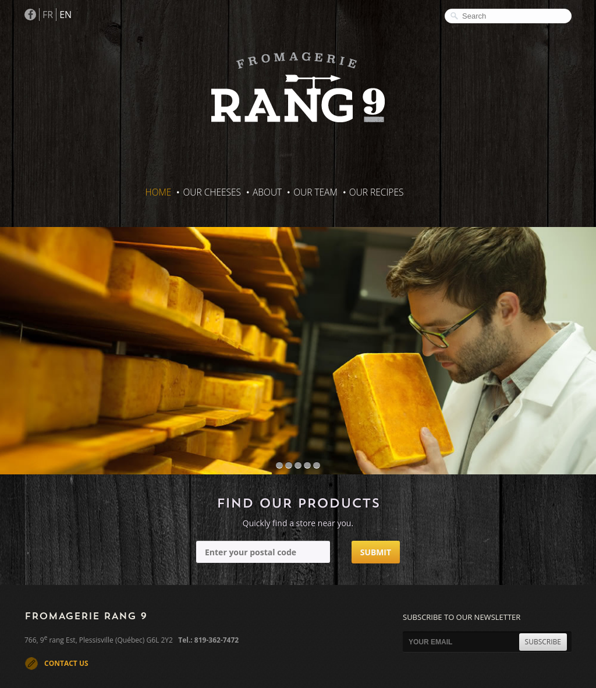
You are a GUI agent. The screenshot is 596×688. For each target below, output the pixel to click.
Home (159, 192)
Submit (375, 552)
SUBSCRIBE (543, 642)
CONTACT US (66, 663)
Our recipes (376, 192)
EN (65, 14)
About (267, 192)
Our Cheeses (212, 192)
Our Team (315, 192)
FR (47, 14)
